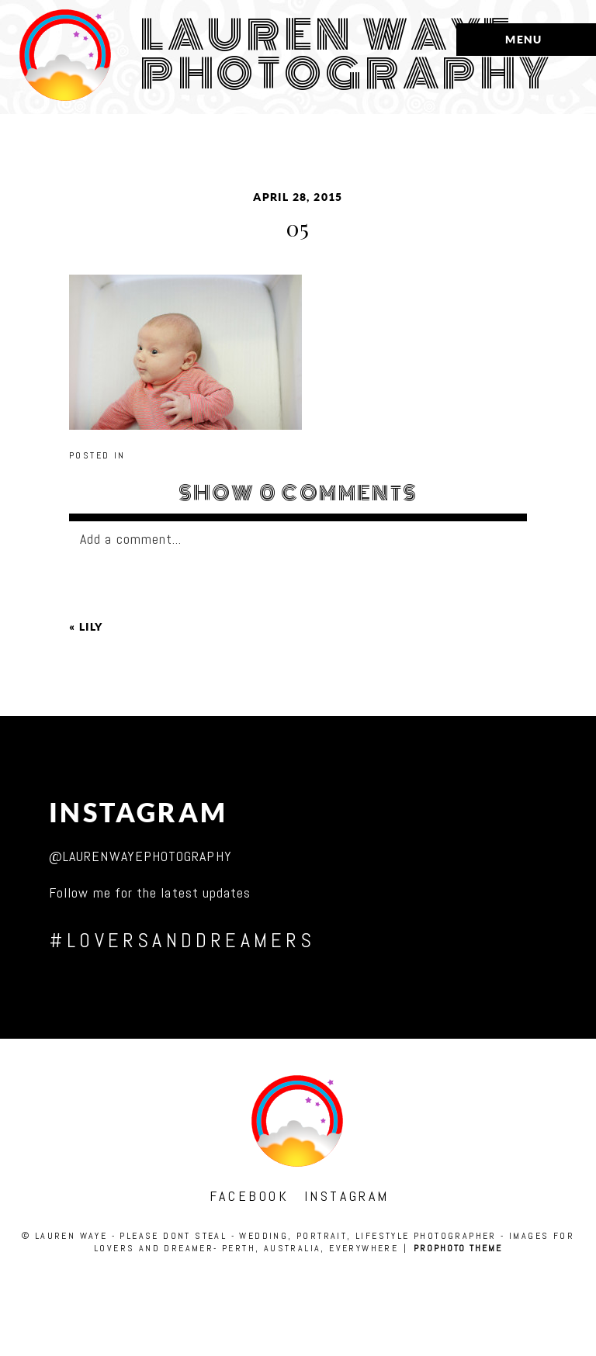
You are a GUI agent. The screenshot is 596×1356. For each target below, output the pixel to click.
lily (91, 627)
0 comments (298, 493)
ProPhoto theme (458, 1248)
